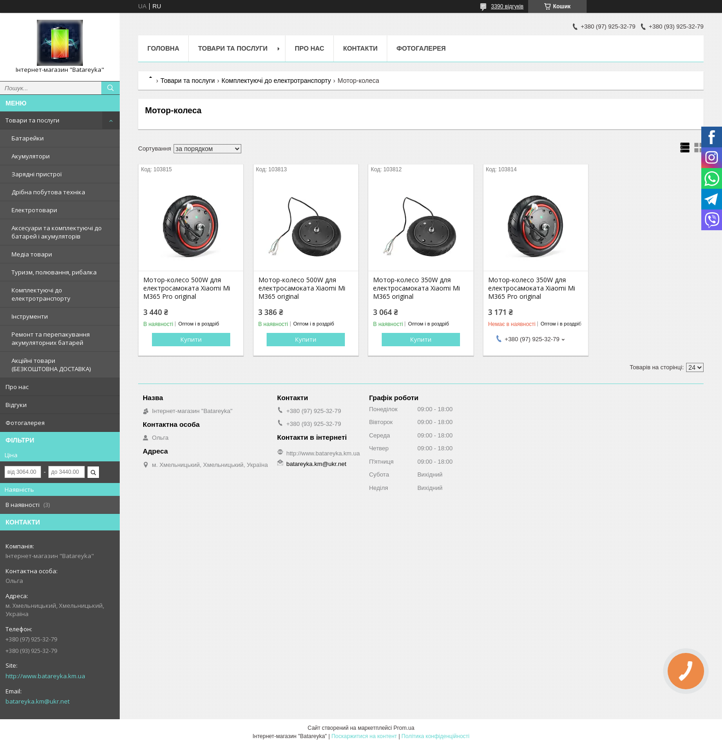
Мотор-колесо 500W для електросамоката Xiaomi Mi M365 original (301, 288)
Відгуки (16, 405)
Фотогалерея (25, 423)
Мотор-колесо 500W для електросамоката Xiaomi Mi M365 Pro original (186, 288)
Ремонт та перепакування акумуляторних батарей (51, 338)
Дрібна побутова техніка (48, 192)
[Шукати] (110, 88)
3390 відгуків (507, 6)
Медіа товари (32, 254)
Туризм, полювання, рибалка (54, 272)
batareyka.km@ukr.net (38, 701)
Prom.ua (404, 728)
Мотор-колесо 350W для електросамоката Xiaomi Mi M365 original (416, 288)
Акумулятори (31, 156)
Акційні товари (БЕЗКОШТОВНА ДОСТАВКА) (51, 364)
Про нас (17, 387)
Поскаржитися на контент (364, 736)
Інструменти (30, 316)
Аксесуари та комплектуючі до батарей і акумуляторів (57, 232)
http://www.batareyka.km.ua (45, 676)
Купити (191, 339)
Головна (163, 48)
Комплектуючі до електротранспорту (41, 294)
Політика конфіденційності (436, 736)
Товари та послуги (32, 120)
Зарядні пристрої (37, 174)
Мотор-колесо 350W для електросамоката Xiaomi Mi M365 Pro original (531, 288)
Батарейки (28, 138)
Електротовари (34, 210)
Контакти (360, 48)
